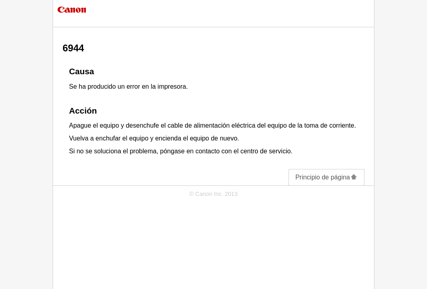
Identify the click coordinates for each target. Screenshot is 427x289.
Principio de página (326, 177)
